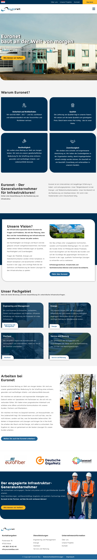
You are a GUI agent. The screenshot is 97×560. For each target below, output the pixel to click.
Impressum (70, 557)
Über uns (53, 2)
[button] (93, 9)
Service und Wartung (41, 549)
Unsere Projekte (65, 2)
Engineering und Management (44, 540)
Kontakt (77, 2)
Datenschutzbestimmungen (53, 557)
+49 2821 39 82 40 (9, 547)
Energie (36, 543)
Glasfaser (36, 546)
